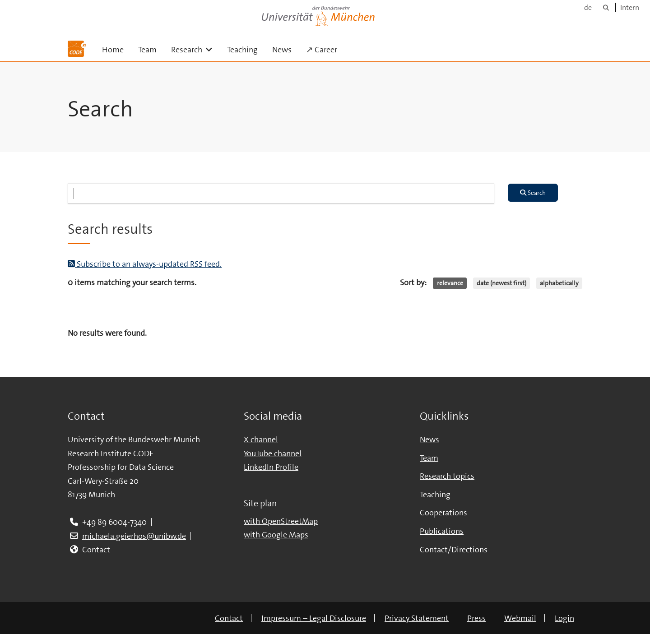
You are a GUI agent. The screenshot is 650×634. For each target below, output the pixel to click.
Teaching (242, 49)
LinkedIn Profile (271, 467)
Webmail (520, 618)
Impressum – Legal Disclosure (313, 618)
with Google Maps (276, 534)
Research (195, 49)
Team (147, 49)
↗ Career (321, 49)
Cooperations (443, 512)
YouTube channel (273, 453)
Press (476, 618)
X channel (261, 439)
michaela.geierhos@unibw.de (134, 536)
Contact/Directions (454, 549)
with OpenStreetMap (281, 521)
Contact (96, 549)
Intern (629, 7)
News (282, 49)
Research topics (447, 476)
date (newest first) (501, 283)
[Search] (606, 7)
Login (564, 618)
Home (113, 49)
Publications (442, 531)
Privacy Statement (417, 618)
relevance (450, 283)
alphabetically (559, 283)
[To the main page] (77, 49)
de (588, 7)
